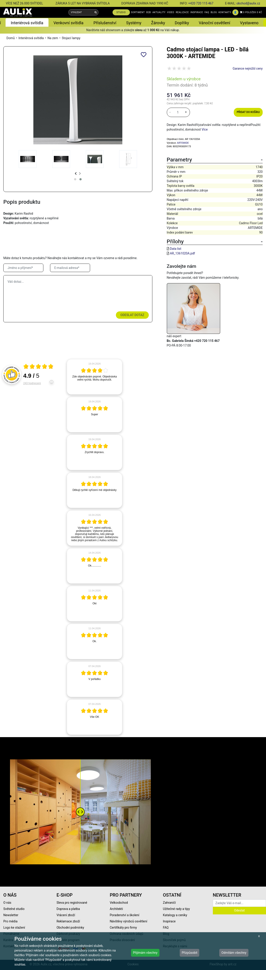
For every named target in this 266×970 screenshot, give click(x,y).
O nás (7, 902)
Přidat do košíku (248, 112)
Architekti (116, 909)
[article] (94, 377)
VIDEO (170, 12)
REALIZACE (182, 12)
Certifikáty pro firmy (123, 927)
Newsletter (10, 915)
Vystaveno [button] (249, 22)
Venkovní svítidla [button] (68, 22)
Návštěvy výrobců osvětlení (128, 921)
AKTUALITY (158, 12)
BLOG (214, 12)
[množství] (177, 112)
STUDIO (121, 12)
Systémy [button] (133, 22)
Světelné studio (13, 909)
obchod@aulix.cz (248, 3)
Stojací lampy (71, 38)
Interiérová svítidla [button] (27, 22)
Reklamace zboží (68, 921)
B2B (148, 12)
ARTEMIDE (183, 142)
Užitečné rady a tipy (176, 909)
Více (205, 129)
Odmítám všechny (233, 952)
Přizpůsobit (189, 952)
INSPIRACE (196, 12)
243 (32, 383)
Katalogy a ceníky (175, 915)
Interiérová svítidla (31, 38)
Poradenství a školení (124, 915)
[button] (75, 179)
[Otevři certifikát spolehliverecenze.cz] (38, 367)
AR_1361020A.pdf (182, 253)
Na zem (52, 38)
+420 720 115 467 (201, 3)
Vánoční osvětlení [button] (214, 22)
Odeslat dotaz (132, 315)
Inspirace (169, 921)
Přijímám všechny (145, 952)
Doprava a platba (68, 909)
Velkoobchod (119, 902)
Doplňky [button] (182, 22)
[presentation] (76, 173)
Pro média (10, 921)
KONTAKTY (224, 12)
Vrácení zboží (65, 915)
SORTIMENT (138, 12)
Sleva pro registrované (71, 902)
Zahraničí (169, 902)
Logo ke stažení (14, 927)
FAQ (207, 12)
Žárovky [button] (158, 22)
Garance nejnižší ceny (248, 68)
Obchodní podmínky (70, 927)
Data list (175, 248)
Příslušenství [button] (104, 22)
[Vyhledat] (95, 12)
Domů (10, 38)
